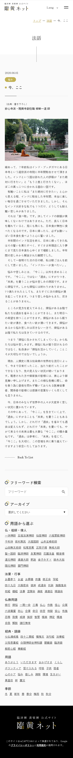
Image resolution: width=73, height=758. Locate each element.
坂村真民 (20, 541)
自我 (7, 623)
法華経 (60, 636)
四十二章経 (27, 636)
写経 (55, 579)
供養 (38, 579)
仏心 (42, 605)
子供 (49, 668)
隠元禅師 (10, 565)
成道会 (42, 585)
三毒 (35, 605)
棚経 (15, 591)
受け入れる (30, 668)
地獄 (50, 611)
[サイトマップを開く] (66, 7)
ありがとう (11, 662)
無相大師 (54, 547)
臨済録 (58, 642)
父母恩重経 (11, 642)
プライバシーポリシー (22, 745)
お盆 (20, 579)
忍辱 (7, 617)
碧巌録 (48, 642)
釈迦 (33, 559)
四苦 (42, 611)
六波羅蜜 (10, 611)
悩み (20, 674)
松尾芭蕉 (28, 547)
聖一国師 (10, 553)
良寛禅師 (36, 553)
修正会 (47, 579)
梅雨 (36, 694)
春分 (29, 694)
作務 (50, 605)
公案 (65, 605)
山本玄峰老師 (49, 541)
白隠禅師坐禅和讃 (31, 642)
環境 (45, 674)
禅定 (52, 617)
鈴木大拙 (59, 559)
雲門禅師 (23, 565)
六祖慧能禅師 (57, 535)
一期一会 (25, 605)
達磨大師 (23, 559)
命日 (35, 611)
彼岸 (33, 585)
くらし (58, 662)
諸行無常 (25, 623)
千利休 (9, 541)
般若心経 (10, 648)
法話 (49, 21)
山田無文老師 (13, 547)
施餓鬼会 (60, 585)
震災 (22, 680)
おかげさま (45, 662)
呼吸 (41, 668)
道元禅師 (10, 559)
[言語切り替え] (50, 7)
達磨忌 (49, 591)
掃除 (38, 674)
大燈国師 (33, 541)
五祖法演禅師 (26, 535)
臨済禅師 (23, 553)
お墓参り (10, 579)
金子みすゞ (45, 559)
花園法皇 (48, 553)
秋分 (48, 694)
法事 (22, 591)
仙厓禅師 (41, 535)
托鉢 (51, 585)
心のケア (10, 674)
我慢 (15, 617)
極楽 (44, 617)
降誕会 (59, 591)
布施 (65, 611)
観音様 (60, 553)
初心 (20, 611)
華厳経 (22, 648)
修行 (7, 605)
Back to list (25, 457)
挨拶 (30, 617)
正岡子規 (41, 547)
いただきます (28, 662)
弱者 (56, 668)
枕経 (7, 591)
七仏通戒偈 (11, 636)
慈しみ (29, 674)
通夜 (40, 591)
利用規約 (41, 745)
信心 (57, 605)
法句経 (50, 636)
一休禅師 (10, 535)
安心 (57, 611)
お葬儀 (29, 579)
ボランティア (13, 668)
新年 (17, 694)
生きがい (55, 674)
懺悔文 (40, 636)
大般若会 (23, 585)
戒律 (22, 617)
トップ (37, 21)
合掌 (28, 611)
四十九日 (10, 585)
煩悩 (15, 605)
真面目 (9, 680)
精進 (59, 617)
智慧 (37, 617)
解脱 (15, 623)
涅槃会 (31, 591)
